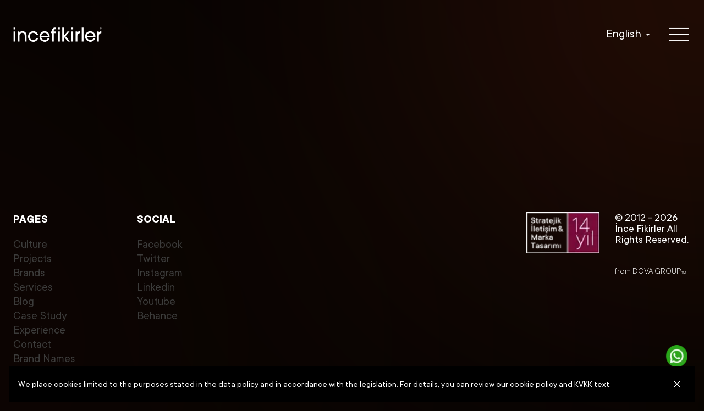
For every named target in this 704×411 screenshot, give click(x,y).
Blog (23, 301)
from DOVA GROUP (650, 270)
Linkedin (156, 287)
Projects (32, 258)
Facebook (159, 244)
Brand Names (44, 358)
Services (33, 287)
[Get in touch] (677, 356)
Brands (29, 273)
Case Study (40, 315)
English (623, 34)
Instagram (160, 273)
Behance (157, 315)
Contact (32, 344)
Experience (39, 330)
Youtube (156, 301)
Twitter (153, 258)
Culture (30, 244)
